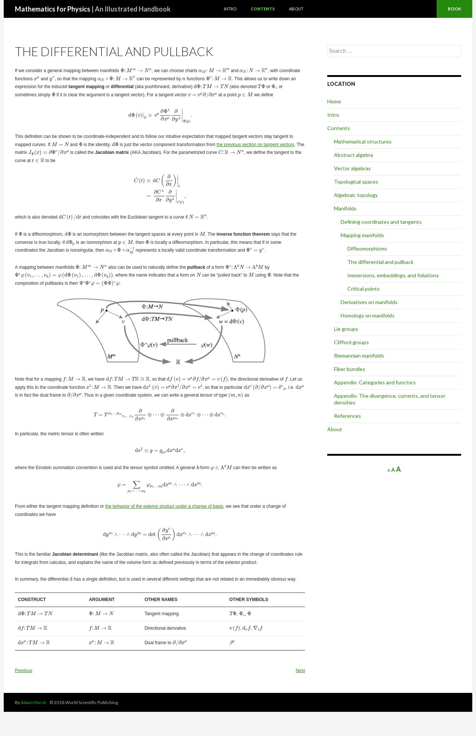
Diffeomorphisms (367, 248)
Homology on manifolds (368, 315)
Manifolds (345, 208)
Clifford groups (351, 342)
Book (454, 9)
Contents (263, 8)
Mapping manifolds (362, 235)
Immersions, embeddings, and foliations (393, 275)
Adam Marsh (33, 702)
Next (300, 670)
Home (334, 101)
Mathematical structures (363, 141)
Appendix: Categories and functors (375, 382)
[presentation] (136, 70)
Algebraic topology (356, 195)
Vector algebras (352, 168)
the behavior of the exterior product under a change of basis (164, 506)
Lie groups (346, 329)
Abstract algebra (353, 155)
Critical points (363, 288)
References (347, 416)
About (296, 8)
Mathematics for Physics (93, 9)
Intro (230, 8)
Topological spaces (356, 181)
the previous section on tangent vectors (255, 144)
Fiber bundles (349, 369)
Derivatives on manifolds (369, 302)
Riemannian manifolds (359, 355)
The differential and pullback (380, 262)
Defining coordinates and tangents (381, 222)
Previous (23, 670)
